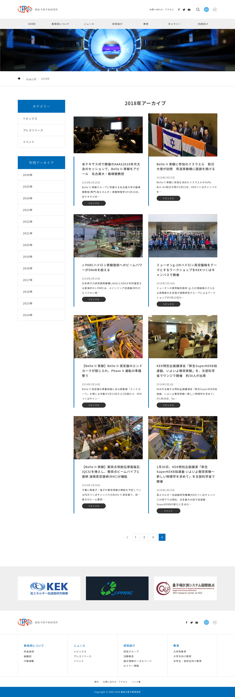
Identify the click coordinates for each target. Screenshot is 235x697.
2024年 (28, 198)
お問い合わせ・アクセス (161, 9)
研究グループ (131, 651)
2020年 (28, 245)
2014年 (28, 315)
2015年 (28, 303)
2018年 (28, 268)
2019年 (28, 257)
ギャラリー (174, 24)
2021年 (28, 233)
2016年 (28, 292)
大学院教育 (179, 651)
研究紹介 (117, 24)
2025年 (28, 186)
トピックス (80, 651)
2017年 (28, 280)
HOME (32, 24)
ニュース (89, 24)
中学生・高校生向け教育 (187, 661)
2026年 (28, 175)
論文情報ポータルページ (138, 661)
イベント (79, 661)
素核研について (61, 24)
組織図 (28, 656)
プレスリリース (83, 656)
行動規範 (29, 661)
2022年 (28, 221)
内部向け (203, 24)
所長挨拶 (29, 651)
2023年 (28, 210)
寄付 (96, 681)
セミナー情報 (131, 665)
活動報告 (129, 656)
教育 (146, 24)
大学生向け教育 (182, 656)
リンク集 (136, 681)
